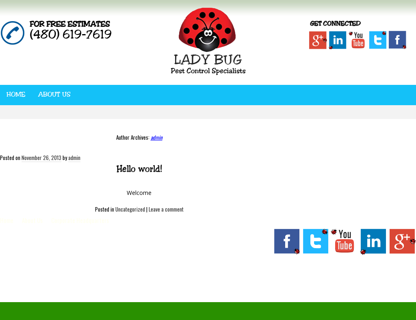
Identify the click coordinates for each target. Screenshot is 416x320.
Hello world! (139, 168)
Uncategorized (130, 209)
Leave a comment (166, 209)
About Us (54, 94)
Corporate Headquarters (80, 220)
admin (156, 137)
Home (15, 94)
